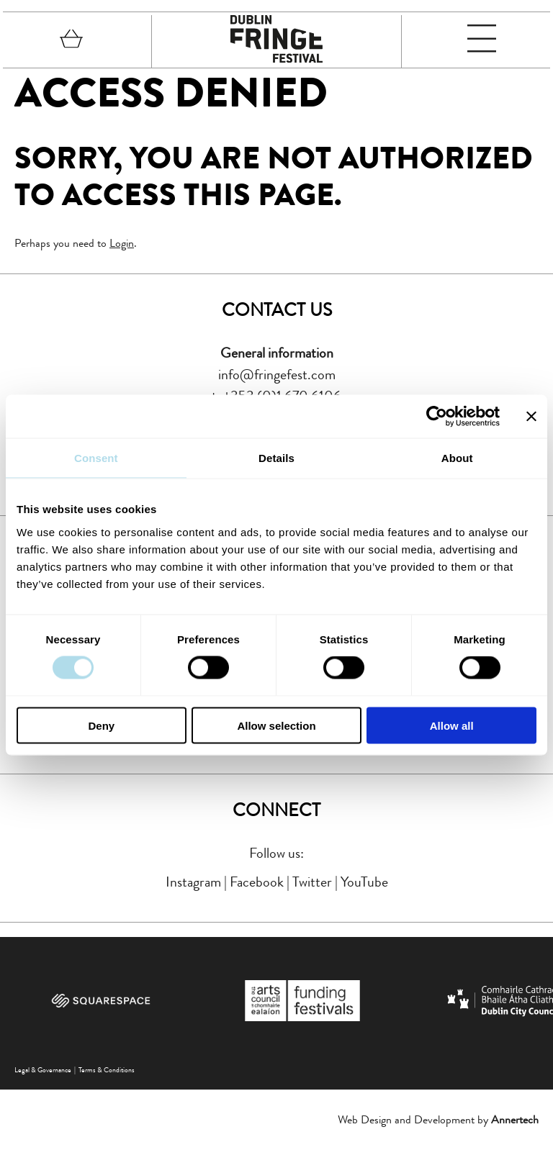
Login (121, 243)
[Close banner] (531, 417)
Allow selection (276, 725)
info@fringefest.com (277, 374)
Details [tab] (276, 458)
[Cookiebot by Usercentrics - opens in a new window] (437, 416)
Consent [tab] (96, 458)
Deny (101, 725)
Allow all (452, 725)
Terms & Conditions (106, 1069)
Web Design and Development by (438, 1119)
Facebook (257, 881)
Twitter (312, 881)
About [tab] (457, 458)
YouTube (364, 881)
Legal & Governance (42, 1069)
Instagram (193, 881)
